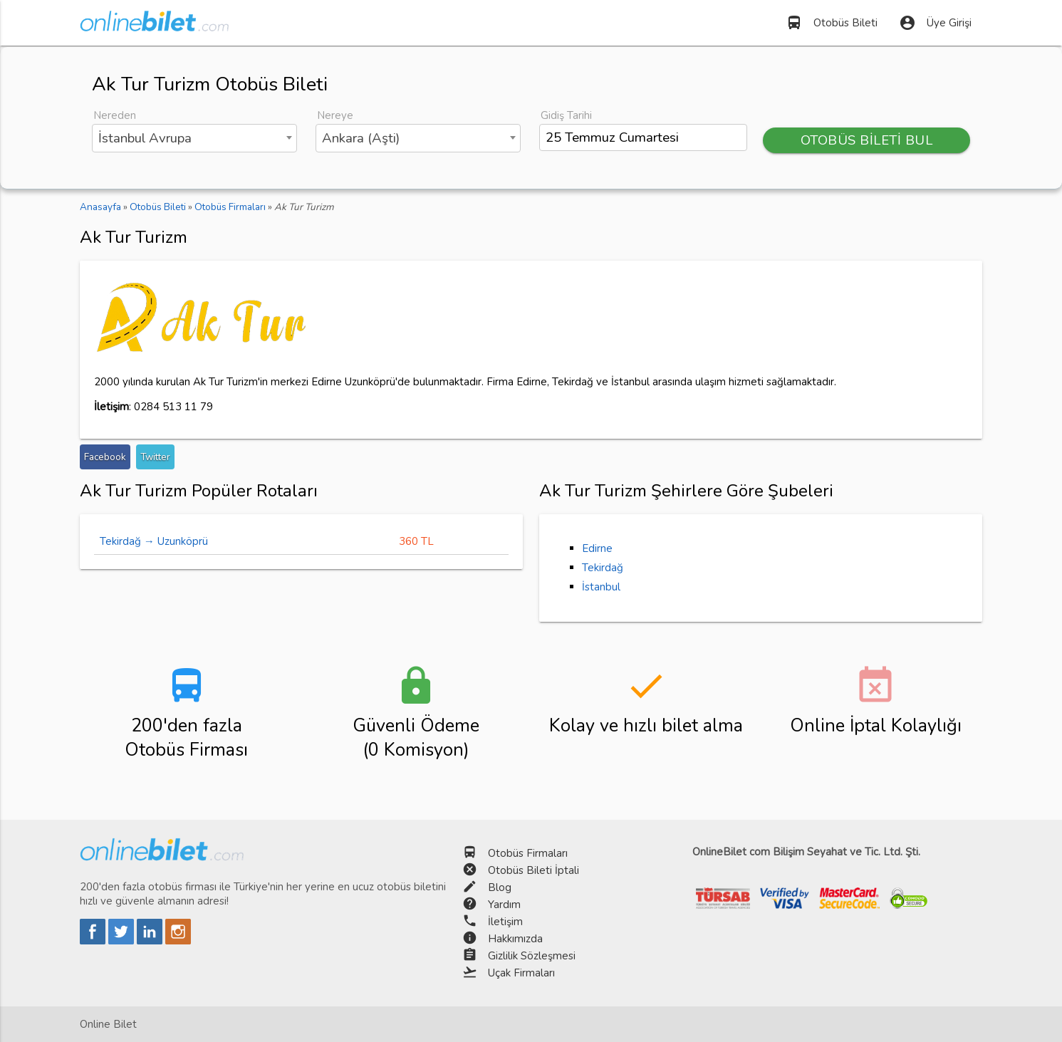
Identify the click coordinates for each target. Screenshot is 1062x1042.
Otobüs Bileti (832, 23)
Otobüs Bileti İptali (533, 870)
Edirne (597, 548)
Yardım (504, 904)
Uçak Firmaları (521, 973)
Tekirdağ (602, 568)
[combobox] (195, 138)
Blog (499, 887)
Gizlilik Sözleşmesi (532, 956)
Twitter (155, 457)
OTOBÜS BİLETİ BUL (867, 140)
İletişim (505, 922)
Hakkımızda (515, 939)
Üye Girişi (935, 23)
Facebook (105, 457)
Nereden (114, 115)
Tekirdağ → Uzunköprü (154, 541)
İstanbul (601, 587)
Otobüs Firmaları (528, 853)
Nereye (335, 115)
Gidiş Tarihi (566, 115)
